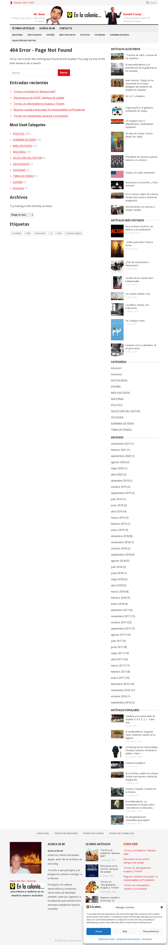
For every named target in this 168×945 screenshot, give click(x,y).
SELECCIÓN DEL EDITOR (24, 40)
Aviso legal (43, 833)
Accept (98, 931)
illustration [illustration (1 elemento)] (41, 233)
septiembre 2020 (121, 456)
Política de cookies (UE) (121, 833)
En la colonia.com (72, 940)
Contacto (66, 28)
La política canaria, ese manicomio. (137, 306)
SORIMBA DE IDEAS (119, 34)
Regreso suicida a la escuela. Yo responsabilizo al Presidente (49, 109)
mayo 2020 (117, 468)
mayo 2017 (117, 653)
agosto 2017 (118, 634)
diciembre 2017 (120, 610)
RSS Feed (132, 844)
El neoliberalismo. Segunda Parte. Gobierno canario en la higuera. (140, 734)
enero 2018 (117, 604)
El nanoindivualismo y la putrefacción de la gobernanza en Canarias (141, 67)
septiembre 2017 (121, 628)
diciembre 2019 (120, 480)
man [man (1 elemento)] (59, 233)
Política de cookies (106, 939)
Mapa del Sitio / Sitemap (23, 880)
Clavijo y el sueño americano (140, 172)
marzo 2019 (118, 517)
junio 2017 (117, 647)
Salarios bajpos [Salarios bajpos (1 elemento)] (74, 233)
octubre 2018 (119, 548)
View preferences (151, 931)
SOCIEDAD (100, 34)
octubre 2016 (119, 696)
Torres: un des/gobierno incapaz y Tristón (39, 103)
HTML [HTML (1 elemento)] (28, 233)
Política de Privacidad (66, 833)
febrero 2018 (118, 597)
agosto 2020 (118, 462)
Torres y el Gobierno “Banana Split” (35, 91)
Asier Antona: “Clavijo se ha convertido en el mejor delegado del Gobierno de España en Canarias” (139, 85)
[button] (161, 907)
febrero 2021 (118, 450)
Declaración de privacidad (128, 939)
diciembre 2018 (120, 536)
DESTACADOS (35, 34)
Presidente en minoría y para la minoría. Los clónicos (141, 158)
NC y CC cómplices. (135, 96)
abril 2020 (117, 474)
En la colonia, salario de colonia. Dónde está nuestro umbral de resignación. (141, 197)
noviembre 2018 (120, 542)
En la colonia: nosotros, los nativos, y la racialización (139, 228)
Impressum (147, 939)
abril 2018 (117, 585)
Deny (125, 931)
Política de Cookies (93, 833)
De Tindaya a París (135, 320)
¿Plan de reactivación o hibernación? (137, 264)
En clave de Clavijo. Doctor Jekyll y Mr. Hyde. (139, 135)
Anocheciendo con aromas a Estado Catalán (140, 208)
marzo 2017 (118, 665)
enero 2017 (117, 678)
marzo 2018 (118, 591)
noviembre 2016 (120, 690)
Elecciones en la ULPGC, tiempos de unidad (39, 97)
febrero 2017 (118, 671)
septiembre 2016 (121, 702)
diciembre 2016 (120, 684)
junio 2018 (117, 573)
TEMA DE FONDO (23, 176)
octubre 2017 (119, 622)
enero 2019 (117, 530)
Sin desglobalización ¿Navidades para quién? (137, 818)
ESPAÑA (50, 34)
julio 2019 (116, 499)
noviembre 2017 (120, 616)
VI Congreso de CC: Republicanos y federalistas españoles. (139, 124)
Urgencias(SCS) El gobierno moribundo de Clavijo (139, 109)
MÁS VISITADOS (67, 34)
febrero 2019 (118, 524)
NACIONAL (17, 34)
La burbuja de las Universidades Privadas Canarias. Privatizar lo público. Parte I (141, 750)
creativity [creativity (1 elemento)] (17, 233)
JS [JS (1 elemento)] (51, 233)
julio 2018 (116, 567)
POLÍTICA (85, 34)
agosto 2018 (118, 560)
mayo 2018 (117, 579)
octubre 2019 (119, 487)
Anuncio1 (116, 368)
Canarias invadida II (135, 762)
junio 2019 (117, 505)
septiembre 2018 (121, 554)
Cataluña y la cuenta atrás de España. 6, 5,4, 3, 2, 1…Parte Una (140, 719)
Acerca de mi (47, 28)
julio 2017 (116, 641)
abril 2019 (117, 511)
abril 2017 (117, 659)
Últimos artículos (23, 28)
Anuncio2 (18, 188)
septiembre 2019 (121, 493)
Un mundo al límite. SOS (137, 293)
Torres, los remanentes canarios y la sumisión (41, 116)
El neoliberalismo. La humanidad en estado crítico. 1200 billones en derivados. (140, 804)
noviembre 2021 (120, 443)
